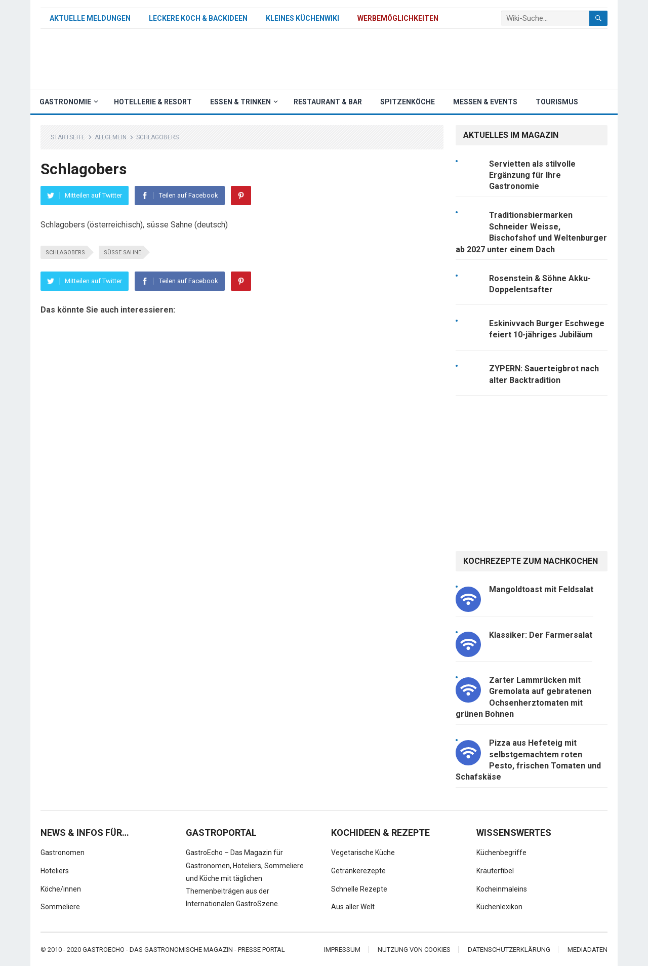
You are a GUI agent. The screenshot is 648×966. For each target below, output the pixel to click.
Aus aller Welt (353, 907)
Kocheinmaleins (501, 889)
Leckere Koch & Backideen (198, 18)
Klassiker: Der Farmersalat (540, 635)
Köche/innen (60, 889)
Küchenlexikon (499, 907)
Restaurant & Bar (328, 102)
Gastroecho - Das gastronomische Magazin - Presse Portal (184, 949)
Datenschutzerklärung (509, 949)
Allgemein (111, 137)
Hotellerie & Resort (153, 102)
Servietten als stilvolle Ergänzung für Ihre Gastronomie (532, 175)
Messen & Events (485, 102)
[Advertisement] (423, 59)
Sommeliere (60, 907)
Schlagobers (65, 252)
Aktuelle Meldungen (90, 18)
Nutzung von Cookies (414, 949)
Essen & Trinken (240, 102)
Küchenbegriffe (501, 852)
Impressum (342, 949)
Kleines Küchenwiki (302, 18)
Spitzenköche (407, 102)
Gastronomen (62, 852)
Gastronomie (65, 102)
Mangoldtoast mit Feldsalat (541, 589)
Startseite (68, 137)
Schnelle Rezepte (359, 889)
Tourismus (557, 102)
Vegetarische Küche (363, 852)
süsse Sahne (122, 252)
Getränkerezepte (358, 871)
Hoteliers (54, 871)
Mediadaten (588, 949)
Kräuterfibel (495, 871)
